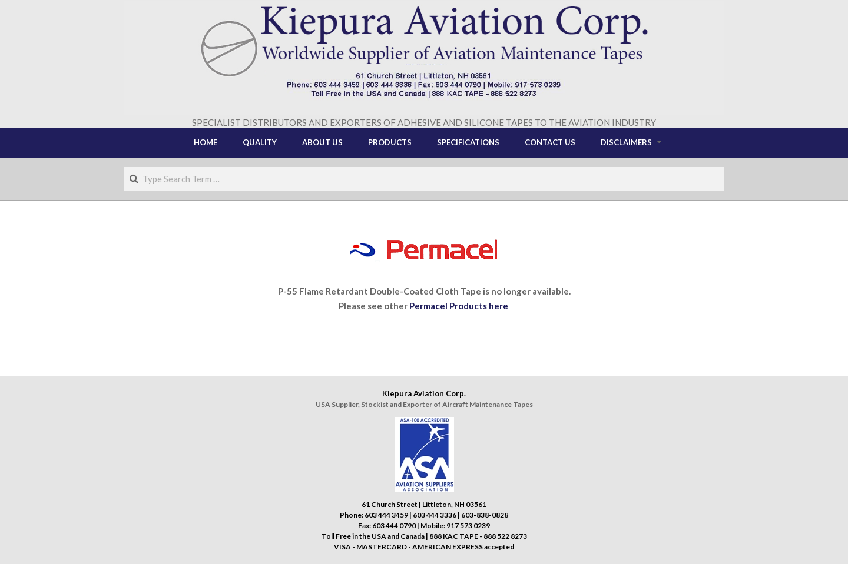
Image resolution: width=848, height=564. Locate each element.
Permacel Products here (459, 306)
